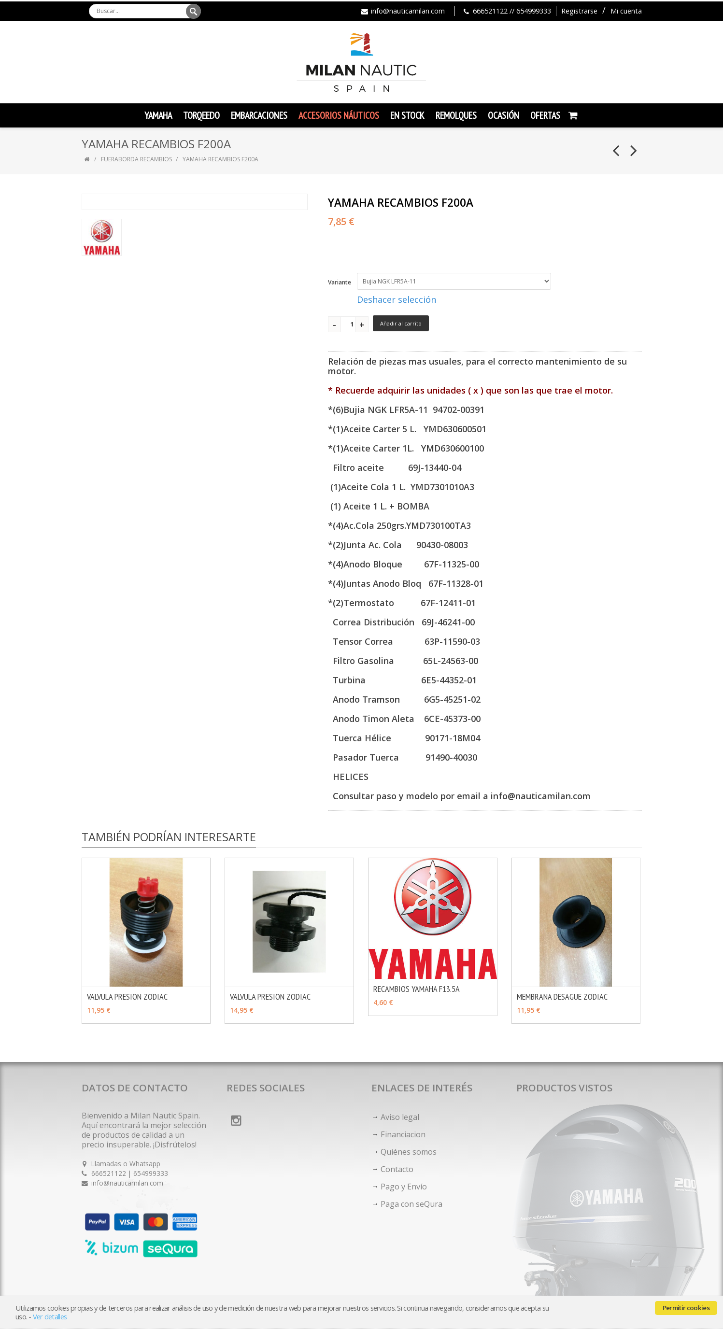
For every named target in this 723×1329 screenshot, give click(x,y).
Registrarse (579, 10)
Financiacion (403, 1134)
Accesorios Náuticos (338, 115)
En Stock (407, 115)
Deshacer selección (396, 299)
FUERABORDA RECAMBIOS (136, 159)
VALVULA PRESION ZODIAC (127, 996)
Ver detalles (50, 1316)
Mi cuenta (626, 10)
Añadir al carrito (401, 323)
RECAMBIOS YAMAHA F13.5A (416, 988)
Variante (339, 282)
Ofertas (545, 115)
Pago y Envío (404, 1186)
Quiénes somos (409, 1151)
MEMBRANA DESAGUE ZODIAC (562, 996)
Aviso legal (400, 1117)
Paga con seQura (411, 1204)
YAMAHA (158, 115)
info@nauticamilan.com (408, 10)
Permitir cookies (686, 1307)
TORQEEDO (201, 115)
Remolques (456, 115)
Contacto (397, 1169)
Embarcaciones (259, 115)
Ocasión (503, 115)
